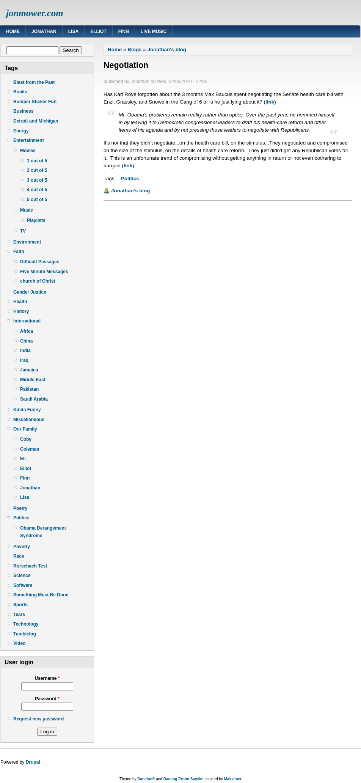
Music (26, 210)
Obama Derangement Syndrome (43, 531)
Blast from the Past (34, 82)
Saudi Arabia (34, 399)
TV (23, 231)
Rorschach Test (30, 566)
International (27, 321)
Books (20, 91)
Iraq (24, 360)
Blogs (134, 49)
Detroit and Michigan (35, 121)
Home (13, 31)
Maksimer (233, 779)
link (269, 102)
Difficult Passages (39, 261)
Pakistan (29, 389)
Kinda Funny (27, 409)
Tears (19, 614)
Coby (25, 439)
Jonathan (44, 31)
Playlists (36, 220)
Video (19, 643)
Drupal (33, 762)
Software (23, 585)
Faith (18, 251)
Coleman (29, 449)
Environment (27, 242)
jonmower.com (34, 13)
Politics (21, 517)
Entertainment (28, 140)
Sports (20, 604)
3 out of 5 (37, 180)
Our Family (25, 429)
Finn (123, 31)
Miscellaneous (28, 419)
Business (23, 111)
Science (21, 575)
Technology (25, 624)
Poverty (21, 546)
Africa (26, 331)
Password (47, 698)
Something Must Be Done (40, 594)
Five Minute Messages (44, 271)
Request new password (38, 719)
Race (18, 556)
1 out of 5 (37, 161)
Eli (23, 458)
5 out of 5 (37, 199)
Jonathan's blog (167, 49)
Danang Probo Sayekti (183, 779)
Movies (28, 150)
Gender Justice (29, 292)
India (25, 350)
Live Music (154, 31)
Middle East (33, 379)
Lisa (73, 31)
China (26, 341)
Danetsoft (146, 779)
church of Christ (37, 281)
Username (47, 678)
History (21, 311)
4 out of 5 (37, 189)
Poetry (20, 508)
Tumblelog (24, 634)
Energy (21, 131)
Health (20, 301)
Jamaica (29, 370)
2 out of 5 (37, 170)
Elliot (98, 31)
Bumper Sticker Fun (35, 101)
